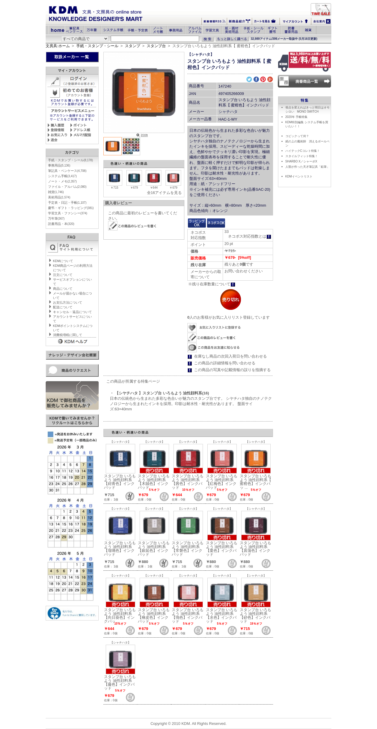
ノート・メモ (62, 181)
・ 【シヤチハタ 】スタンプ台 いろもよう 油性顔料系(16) (159, 393)
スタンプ (132, 46)
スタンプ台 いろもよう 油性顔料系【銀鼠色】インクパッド (154, 549)
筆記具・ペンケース (67, 170)
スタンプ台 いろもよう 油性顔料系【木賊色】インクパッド (154, 482)
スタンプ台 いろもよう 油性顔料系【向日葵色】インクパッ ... (120, 615)
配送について (62, 307)
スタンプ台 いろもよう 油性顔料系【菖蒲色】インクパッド (256, 549)
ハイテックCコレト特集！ (302, 150)
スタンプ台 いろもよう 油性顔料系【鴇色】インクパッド (188, 615)
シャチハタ (228, 111)
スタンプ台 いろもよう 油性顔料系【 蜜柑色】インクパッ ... (256, 482)
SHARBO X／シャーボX (301, 161)
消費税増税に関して (67, 335)
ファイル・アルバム (67, 186)
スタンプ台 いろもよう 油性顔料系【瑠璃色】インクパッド (120, 549)
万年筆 (56, 218)
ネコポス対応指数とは (249, 236)
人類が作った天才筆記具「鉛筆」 (307, 166)
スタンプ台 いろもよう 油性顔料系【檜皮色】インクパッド (154, 615)
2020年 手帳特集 (296, 117)
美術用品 (59, 197)
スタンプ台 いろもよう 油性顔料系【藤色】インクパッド (120, 682)
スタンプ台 (156, 46)
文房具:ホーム (58, 46)
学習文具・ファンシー (67, 213)
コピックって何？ (297, 136)
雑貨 (56, 192)
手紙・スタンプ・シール (97, 46)
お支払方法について (67, 302)
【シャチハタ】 (200, 54)
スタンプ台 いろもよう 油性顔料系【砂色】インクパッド (256, 615)
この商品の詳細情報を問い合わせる (224, 363)
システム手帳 (62, 176)
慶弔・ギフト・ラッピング (71, 208)
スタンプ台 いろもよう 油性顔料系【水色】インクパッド (222, 615)
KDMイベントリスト (298, 176)
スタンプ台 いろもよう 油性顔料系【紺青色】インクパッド (120, 482)
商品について (62, 288)
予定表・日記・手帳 (67, 202)
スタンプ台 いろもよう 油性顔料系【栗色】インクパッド (222, 549)
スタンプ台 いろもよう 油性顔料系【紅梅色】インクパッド (222, 482)
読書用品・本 (61, 224)
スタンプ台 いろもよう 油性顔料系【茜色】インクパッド (188, 482)
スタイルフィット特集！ (301, 156)
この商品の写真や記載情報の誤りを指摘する (232, 370)
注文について (62, 275)
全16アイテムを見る (164, 192)
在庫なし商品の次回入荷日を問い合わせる (230, 356)
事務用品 (59, 165)
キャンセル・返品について (72, 312)
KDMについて (63, 261)
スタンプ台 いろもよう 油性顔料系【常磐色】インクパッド (188, 549)
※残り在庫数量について (211, 284)
